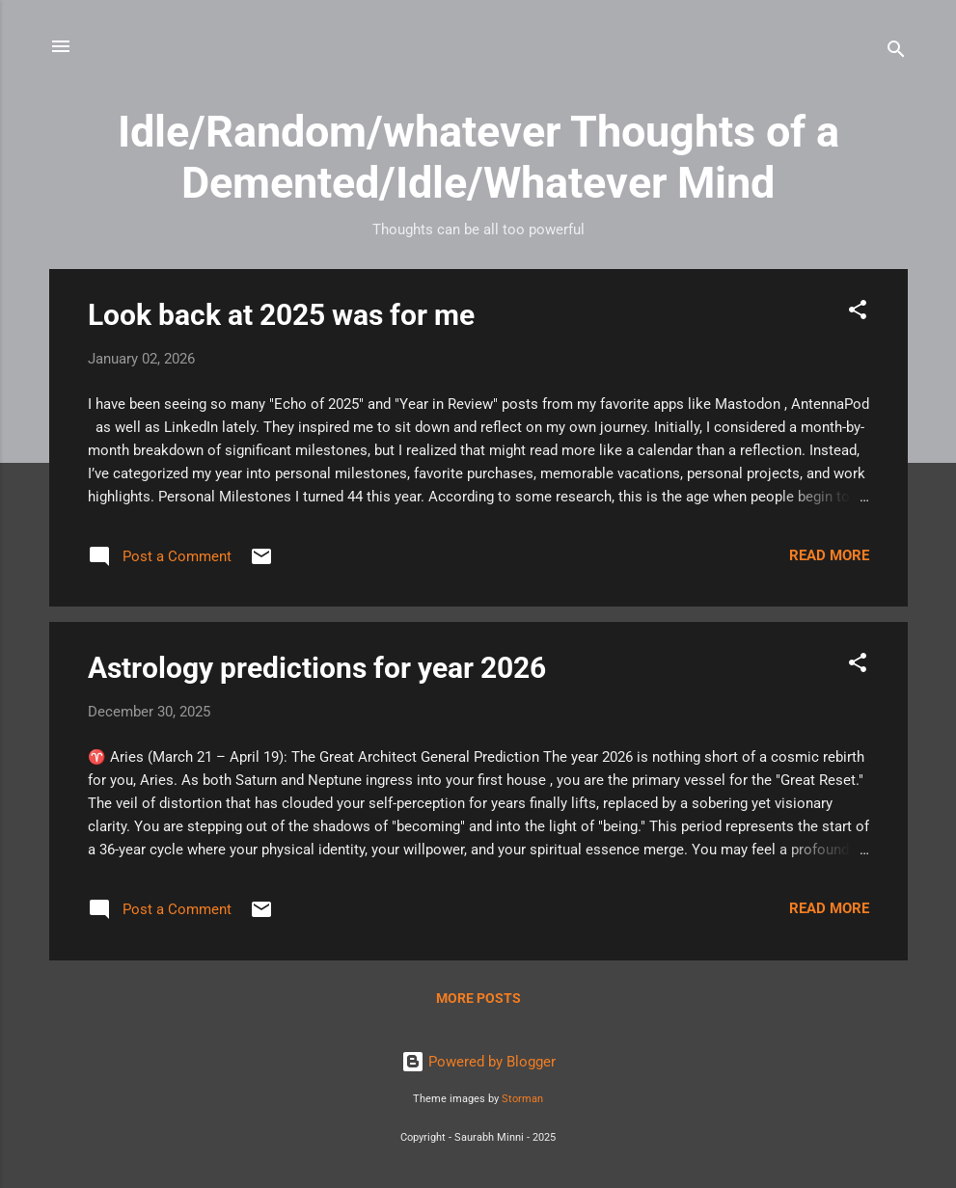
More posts (478, 998)
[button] (857, 313)
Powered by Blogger (478, 1061)
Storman (522, 1099)
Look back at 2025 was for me (281, 315)
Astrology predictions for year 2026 (317, 668)
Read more (829, 555)
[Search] (896, 52)
